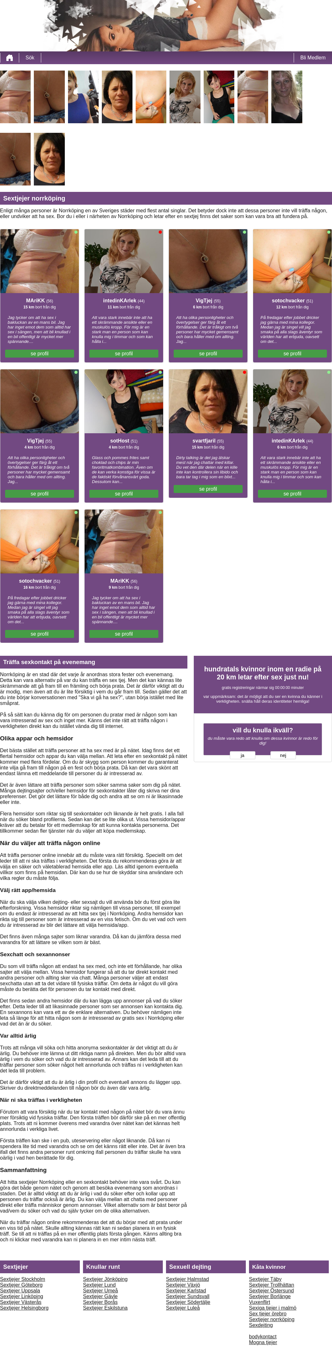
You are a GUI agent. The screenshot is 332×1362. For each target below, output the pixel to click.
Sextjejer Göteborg (21, 1285)
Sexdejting (261, 1325)
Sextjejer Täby (265, 1279)
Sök (30, 57)
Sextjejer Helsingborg (24, 1308)
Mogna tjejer (263, 1342)
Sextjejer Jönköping (105, 1279)
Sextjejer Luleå (183, 1308)
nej (283, 755)
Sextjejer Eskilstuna (105, 1308)
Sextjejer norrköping (271, 1319)
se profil (40, 353)
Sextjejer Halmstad (187, 1279)
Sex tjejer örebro (267, 1313)
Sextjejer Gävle (100, 1296)
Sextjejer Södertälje (188, 1302)
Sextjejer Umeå (100, 1290)
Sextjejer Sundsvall (187, 1296)
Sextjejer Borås (100, 1302)
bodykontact (262, 1336)
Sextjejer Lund (99, 1285)
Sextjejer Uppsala (20, 1290)
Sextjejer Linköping (21, 1296)
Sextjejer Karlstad (186, 1290)
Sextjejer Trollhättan (271, 1285)
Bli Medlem (313, 57)
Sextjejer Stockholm (22, 1279)
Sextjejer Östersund (271, 1290)
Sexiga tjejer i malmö (273, 1308)
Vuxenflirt (259, 1302)
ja (242, 755)
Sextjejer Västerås (21, 1302)
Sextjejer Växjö (183, 1285)
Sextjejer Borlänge (270, 1296)
